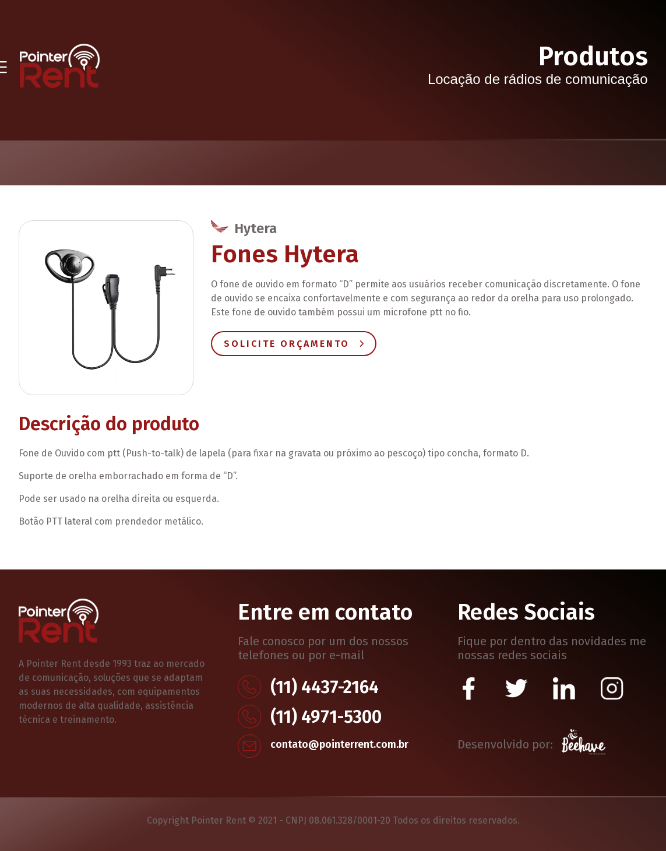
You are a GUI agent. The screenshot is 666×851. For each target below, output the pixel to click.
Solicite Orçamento (294, 343)
